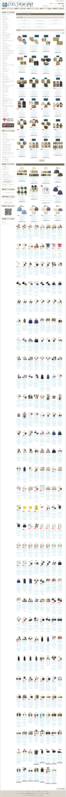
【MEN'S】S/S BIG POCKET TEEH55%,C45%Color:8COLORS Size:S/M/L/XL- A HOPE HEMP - (42, 231)
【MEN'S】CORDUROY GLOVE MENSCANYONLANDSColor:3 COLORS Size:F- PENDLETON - (46, 147)
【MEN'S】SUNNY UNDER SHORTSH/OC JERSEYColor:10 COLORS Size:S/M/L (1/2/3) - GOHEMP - (30, 231)
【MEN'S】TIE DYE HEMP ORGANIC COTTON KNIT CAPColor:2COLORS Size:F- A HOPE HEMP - (18, 473)
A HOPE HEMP (4, 24)
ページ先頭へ (60, 789)
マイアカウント (54, 3)
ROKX (3, 61)
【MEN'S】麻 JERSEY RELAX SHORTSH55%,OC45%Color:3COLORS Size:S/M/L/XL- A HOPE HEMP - (36, 363)
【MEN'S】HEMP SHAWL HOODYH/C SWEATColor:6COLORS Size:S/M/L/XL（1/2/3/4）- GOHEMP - (42, 455)
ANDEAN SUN (4, 63)
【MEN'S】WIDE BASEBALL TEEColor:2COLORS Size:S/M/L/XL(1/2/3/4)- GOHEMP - (18, 343)
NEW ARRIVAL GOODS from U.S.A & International (8, 157)
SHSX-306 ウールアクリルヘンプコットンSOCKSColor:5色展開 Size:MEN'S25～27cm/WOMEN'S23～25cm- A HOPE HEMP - (48, 325)
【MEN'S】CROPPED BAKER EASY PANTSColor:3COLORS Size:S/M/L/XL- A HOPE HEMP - (36, 701)
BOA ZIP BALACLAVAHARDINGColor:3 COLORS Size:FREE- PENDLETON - (22, 126)
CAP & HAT (4, 136)
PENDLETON (4, 32)
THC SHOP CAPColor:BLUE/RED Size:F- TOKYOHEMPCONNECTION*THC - (24, 755)
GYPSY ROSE (4, 22)
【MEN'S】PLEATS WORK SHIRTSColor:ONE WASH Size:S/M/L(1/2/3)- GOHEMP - (58, 193)
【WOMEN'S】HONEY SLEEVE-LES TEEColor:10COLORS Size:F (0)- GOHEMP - (36, 230)
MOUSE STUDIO (5, 88)
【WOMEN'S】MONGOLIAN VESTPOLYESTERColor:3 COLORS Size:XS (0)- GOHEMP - (53, 736)
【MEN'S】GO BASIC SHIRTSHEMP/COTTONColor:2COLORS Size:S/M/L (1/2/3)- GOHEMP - (42, 624)
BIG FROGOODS (5, 90)
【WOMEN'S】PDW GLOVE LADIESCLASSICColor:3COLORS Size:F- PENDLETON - (58, 85)
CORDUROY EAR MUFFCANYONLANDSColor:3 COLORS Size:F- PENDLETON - (21, 146)
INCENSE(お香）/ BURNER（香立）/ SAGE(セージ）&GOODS (7, 106)
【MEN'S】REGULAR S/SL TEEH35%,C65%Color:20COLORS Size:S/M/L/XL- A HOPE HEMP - (53, 493)
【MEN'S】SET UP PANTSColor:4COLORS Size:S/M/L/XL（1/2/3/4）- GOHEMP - (18, 682)
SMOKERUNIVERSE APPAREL (8, 125)
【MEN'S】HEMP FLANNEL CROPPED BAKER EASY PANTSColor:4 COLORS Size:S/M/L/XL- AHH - (53, 701)
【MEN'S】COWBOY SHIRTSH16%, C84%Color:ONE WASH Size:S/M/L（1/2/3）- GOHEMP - (30, 326)
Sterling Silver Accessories (6, 98)
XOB (3, 73)
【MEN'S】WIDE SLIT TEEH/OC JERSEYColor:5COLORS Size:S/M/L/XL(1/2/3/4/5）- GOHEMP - (42, 251)
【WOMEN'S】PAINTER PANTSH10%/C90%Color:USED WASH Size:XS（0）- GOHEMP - (30, 586)
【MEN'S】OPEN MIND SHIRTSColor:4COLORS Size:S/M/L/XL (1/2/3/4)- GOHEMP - (48, 511)
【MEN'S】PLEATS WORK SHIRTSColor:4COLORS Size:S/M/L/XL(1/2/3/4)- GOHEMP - (24, 454)
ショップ (45, 8)
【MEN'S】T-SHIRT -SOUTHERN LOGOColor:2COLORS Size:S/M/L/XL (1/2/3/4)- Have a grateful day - (30, 567)
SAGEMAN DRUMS (5, 114)
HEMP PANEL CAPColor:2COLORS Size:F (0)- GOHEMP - (59, 681)
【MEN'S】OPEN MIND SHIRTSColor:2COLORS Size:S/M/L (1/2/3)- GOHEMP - (24, 491)
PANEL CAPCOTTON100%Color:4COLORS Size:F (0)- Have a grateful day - (30, 400)
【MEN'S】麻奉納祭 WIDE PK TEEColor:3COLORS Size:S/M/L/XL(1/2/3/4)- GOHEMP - (48, 268)
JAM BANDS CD (5, 116)
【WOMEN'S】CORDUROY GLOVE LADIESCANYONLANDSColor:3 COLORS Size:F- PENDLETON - (34, 147)
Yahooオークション (6, 223)
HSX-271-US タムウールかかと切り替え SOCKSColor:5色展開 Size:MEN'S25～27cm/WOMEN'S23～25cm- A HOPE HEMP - (48, 586)
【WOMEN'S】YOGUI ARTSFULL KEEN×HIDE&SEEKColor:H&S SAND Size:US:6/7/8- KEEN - (42, 512)
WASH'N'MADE (5, 58)
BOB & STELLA (5, 76)
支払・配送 (23, 793)
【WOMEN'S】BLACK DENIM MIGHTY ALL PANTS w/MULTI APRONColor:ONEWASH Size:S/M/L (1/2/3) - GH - (24, 664)
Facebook (5, 220)
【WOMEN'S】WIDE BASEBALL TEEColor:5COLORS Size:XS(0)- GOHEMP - (30, 305)
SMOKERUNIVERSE (8, 120)
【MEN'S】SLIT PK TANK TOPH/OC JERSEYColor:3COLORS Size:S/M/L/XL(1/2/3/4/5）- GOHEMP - (30, 251)
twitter (4, 222)
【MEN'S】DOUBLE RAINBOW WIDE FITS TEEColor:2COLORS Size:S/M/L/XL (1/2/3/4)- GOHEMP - (24, 437)
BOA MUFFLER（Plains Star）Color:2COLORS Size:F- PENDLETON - (34, 41)
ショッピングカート (61, 3)
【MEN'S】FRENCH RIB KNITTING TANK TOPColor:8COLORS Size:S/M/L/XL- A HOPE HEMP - (53, 232)
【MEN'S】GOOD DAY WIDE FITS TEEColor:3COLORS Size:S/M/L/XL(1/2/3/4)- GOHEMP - (42, 343)
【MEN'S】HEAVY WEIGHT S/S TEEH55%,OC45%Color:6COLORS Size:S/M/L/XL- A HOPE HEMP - (24, 381)
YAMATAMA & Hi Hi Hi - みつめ (7, 40)
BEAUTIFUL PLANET (6, 14)
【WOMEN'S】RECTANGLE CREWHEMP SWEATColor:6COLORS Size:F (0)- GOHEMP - (36, 603)
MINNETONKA (5, 95)
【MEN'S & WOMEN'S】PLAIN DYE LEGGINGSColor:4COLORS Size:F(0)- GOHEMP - (36, 756)
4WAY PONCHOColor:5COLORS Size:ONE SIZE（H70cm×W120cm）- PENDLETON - (57, 146)
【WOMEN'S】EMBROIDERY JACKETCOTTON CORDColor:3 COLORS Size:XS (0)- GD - (53, 663)
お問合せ (58, 8)
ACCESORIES (4, 142)
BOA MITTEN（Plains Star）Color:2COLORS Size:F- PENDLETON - (46, 41)
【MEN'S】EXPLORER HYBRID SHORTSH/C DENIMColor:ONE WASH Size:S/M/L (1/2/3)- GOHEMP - (36, 345)
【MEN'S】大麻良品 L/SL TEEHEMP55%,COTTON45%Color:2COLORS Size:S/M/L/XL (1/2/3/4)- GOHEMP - (42, 683)
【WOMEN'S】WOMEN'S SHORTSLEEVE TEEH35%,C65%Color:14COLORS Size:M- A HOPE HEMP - (48, 473)
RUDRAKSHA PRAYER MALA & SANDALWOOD (8, 101)
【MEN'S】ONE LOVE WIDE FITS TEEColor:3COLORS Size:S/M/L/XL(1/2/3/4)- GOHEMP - (54, 343)
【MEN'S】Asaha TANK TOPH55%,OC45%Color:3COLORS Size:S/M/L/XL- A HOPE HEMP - (48, 363)
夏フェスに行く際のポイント (8, 176)
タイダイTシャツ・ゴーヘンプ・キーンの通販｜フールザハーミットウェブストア (17, 4)
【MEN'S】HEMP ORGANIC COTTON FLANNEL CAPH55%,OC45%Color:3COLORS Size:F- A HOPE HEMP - (53, 775)
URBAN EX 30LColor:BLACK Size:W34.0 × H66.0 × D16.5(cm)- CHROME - (18, 529)
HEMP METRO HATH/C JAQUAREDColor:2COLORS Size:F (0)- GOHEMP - (30, 773)
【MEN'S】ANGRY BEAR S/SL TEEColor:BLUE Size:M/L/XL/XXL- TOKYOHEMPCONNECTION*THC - (48, 251)
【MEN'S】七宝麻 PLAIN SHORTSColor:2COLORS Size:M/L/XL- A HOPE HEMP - (18, 549)
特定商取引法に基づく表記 (30, 793)
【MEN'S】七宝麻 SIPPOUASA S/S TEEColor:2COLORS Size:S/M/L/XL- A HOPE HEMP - (30, 549)
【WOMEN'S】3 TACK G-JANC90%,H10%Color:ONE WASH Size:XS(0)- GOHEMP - (59, 567)
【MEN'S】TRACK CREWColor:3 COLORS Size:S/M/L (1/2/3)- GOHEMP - (30, 682)
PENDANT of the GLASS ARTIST (7, 85)
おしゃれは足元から (7, 182)
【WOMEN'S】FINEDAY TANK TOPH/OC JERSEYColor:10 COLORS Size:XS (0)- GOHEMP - (18, 419)
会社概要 (5, 166)
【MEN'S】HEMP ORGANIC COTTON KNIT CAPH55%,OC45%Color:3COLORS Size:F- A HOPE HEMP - (59, 455)
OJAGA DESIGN (5, 27)
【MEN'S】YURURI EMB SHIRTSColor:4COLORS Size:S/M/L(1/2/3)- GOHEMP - (18, 362)
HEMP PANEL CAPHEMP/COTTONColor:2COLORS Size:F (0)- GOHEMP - (30, 380)
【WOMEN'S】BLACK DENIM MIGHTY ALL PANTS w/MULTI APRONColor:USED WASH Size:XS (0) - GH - (36, 664)
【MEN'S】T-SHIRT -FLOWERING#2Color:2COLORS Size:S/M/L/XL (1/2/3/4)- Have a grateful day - (24, 567)
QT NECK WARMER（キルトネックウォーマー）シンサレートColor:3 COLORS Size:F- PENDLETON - (21, 85)
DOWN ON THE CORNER (6, 34)
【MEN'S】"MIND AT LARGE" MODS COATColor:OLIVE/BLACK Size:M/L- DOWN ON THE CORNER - (18, 719)
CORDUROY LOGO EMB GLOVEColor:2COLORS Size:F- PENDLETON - (34, 63)
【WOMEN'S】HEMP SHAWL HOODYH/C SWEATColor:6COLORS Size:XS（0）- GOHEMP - (48, 455)
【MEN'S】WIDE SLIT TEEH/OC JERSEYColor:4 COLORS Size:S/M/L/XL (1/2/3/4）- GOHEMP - (53, 269)
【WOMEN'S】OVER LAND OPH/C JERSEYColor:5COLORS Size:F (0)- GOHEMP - (36, 682)
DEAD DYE (4, 16)
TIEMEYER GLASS (5, 19)
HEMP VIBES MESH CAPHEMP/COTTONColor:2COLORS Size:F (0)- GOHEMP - (54, 287)
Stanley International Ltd (40, 23)
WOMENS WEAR (5, 134)
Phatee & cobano (5, 29)
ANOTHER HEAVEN (5, 69)
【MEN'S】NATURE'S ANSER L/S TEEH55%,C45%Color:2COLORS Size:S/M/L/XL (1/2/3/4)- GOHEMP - (48, 683)
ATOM (10, 228)
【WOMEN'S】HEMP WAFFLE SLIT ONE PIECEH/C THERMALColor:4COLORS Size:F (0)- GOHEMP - (18, 643)
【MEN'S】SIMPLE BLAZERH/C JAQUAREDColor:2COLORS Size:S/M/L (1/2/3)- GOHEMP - (48, 624)
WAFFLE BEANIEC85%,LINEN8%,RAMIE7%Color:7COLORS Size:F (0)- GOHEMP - (24, 324)
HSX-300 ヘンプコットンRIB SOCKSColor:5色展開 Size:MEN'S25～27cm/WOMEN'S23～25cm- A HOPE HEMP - (34, 192)
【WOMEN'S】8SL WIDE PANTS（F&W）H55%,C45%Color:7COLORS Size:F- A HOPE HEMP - (48, 605)
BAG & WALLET (5, 137)
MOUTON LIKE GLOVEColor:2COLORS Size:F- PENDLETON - (22, 62)
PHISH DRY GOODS (5, 87)
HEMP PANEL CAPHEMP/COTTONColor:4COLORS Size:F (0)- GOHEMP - (59, 267)
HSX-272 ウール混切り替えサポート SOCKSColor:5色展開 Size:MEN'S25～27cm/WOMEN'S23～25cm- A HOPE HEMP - (59, 643)
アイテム (8, 131)
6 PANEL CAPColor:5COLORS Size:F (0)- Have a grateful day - (48, 660)
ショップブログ (33, 8)
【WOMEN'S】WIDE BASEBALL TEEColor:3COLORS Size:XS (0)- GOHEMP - (46, 212)
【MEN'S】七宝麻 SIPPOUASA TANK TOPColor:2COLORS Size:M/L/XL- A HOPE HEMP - (42, 549)
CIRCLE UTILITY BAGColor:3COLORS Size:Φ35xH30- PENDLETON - (42, 491)
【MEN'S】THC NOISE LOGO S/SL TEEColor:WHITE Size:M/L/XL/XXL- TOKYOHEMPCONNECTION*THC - (18, 269)
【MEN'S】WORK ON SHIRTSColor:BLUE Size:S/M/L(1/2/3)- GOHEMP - (24, 343)
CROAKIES (4, 68)
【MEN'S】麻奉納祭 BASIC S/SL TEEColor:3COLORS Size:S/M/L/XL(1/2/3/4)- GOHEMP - (42, 267)
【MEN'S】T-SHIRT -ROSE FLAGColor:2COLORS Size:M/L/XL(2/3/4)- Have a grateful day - (36, 268)
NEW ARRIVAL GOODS (6, 150)
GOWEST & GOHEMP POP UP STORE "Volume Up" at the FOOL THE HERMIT (8, 181)
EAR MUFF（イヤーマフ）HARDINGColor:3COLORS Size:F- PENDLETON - (46, 63)
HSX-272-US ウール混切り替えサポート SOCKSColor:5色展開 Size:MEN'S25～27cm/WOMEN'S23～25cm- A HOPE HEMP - (53, 586)
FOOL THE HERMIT (5, 79)
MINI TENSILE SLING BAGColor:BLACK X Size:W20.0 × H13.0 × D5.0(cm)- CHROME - (59, 755)
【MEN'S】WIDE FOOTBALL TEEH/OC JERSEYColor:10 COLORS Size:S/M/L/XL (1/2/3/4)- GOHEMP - (24, 419)
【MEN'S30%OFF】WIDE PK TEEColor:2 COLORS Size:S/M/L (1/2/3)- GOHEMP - (36, 718)
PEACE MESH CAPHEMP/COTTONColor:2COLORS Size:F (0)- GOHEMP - (30, 268)
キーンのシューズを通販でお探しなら (8, 184)
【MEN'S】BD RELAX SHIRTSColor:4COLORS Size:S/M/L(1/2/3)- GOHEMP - (18, 454)
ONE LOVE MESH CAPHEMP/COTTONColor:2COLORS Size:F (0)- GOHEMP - (58, 174)
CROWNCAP (4, 66)
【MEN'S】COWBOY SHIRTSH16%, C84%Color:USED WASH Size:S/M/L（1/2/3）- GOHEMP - (36, 326)
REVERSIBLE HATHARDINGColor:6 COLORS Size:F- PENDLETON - (36, 736)
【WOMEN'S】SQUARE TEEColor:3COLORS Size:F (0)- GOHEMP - (58, 212)
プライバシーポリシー (41, 793)
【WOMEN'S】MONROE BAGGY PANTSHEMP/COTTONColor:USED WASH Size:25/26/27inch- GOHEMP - (48, 382)
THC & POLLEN (5, 17)
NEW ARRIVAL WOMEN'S (6, 149)
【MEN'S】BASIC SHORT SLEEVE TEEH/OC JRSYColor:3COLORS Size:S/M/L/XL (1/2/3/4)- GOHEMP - (18, 512)
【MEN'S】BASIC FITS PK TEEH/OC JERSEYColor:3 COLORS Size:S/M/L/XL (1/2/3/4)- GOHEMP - (18, 250)
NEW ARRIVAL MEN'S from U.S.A (8, 152)
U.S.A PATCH (4, 111)
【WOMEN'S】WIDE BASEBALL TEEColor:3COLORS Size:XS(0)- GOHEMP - (48, 305)
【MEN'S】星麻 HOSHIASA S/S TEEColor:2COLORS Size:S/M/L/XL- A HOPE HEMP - (36, 549)
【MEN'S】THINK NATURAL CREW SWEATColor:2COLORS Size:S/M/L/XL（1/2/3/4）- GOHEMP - (36, 288)
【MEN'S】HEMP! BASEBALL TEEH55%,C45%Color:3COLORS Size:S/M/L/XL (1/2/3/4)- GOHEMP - (54, 683)
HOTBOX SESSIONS (5, 35)
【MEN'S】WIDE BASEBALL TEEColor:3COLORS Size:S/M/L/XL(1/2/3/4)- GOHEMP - (34, 213)
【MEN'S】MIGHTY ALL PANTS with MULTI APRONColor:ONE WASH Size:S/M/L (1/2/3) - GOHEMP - (42, 644)
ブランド (8, 12)
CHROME (4, 30)
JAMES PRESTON (5, 47)
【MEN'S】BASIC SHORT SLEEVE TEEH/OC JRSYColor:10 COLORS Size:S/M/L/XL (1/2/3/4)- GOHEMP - (18, 231)
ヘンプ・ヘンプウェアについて (8, 186)
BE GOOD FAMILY (5, 92)
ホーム (7, 8)
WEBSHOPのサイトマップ (8, 177)
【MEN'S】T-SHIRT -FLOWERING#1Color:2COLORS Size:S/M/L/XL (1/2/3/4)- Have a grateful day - (18, 567)
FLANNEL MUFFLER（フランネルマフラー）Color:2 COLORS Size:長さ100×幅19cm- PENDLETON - (21, 43)
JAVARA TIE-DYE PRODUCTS (7, 53)
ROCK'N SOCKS (5, 56)
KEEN (3, 93)
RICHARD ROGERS (5, 48)
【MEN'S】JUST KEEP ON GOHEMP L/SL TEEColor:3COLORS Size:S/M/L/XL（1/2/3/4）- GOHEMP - (42, 567)
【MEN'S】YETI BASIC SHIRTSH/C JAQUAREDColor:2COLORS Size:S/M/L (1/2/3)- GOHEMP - (59, 624)
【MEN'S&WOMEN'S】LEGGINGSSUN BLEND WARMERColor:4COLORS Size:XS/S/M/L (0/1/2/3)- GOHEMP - (59, 325)
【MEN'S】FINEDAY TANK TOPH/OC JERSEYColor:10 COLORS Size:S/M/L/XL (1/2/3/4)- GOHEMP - (59, 401)
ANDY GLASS (4, 74)
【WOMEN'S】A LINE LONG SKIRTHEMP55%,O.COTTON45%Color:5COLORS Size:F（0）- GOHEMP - (30, 473)
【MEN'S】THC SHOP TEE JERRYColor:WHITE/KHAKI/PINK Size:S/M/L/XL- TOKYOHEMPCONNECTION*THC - (18, 756)
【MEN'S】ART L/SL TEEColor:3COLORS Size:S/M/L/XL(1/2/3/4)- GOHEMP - (30, 436)
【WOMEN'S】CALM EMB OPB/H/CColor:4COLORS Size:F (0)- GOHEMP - (59, 343)
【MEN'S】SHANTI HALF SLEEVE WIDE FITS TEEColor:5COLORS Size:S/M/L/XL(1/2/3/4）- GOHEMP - (24, 269)
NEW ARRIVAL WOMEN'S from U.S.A (7, 155)
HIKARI (3, 83)
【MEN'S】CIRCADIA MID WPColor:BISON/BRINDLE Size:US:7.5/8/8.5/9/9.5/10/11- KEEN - (24, 773)
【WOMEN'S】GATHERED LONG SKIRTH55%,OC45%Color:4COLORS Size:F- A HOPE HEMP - (18, 381)
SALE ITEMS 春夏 (5, 159)
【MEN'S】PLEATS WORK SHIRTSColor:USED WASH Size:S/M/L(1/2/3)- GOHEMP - (22, 213)
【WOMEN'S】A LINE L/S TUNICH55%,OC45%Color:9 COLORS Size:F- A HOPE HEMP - (34, 175)
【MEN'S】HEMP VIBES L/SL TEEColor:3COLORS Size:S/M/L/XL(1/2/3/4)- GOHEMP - (36, 305)
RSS (5, 228)
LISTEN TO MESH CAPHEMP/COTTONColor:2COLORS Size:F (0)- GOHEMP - (59, 287)
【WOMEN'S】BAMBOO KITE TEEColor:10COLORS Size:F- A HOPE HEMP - (30, 492)
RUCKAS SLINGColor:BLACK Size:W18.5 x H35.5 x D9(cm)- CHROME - (42, 755)
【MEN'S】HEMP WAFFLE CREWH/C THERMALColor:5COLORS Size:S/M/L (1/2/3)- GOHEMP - (24, 643)
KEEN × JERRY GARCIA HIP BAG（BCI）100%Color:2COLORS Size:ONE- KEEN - (30, 755)
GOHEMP (4, 21)
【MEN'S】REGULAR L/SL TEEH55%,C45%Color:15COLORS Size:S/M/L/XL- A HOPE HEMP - (21, 173)
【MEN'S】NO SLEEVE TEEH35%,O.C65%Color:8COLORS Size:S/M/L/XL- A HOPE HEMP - (48, 231)
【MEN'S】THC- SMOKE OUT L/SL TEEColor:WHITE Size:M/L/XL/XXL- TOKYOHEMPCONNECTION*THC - (46, 193)
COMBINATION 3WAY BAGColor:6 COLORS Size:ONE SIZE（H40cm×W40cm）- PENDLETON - (48, 775)
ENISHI (3, 42)
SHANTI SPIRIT (5, 71)
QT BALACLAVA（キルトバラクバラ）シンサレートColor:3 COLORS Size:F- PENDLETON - (34, 85)
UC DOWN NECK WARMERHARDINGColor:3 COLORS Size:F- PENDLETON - (34, 106)
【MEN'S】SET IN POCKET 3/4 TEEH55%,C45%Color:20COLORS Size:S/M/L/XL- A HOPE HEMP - (48, 493)
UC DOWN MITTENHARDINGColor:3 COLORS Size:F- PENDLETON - (58, 105)
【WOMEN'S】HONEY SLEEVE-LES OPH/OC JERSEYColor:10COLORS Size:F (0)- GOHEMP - (36, 512)
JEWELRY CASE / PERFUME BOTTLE (7, 104)
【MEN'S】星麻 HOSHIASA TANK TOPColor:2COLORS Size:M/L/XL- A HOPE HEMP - (48, 549)
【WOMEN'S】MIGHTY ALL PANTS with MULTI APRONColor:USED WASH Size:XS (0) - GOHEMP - (48, 644)
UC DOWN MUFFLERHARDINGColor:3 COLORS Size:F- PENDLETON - (46, 105)
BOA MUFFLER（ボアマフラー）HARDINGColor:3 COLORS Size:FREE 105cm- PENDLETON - (58, 64)
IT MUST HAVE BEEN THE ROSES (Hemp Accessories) (8, 82)
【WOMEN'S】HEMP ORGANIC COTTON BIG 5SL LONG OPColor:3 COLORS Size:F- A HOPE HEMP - (42, 719)
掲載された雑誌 (6, 174)
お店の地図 (5, 172)
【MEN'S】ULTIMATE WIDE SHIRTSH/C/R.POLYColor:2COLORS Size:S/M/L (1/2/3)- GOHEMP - (30, 530)
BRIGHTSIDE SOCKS (6, 55)
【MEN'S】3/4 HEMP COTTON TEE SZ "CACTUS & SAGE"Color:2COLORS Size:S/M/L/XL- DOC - (53, 719)
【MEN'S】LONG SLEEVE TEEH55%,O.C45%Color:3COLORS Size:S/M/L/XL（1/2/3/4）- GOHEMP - (36, 473)
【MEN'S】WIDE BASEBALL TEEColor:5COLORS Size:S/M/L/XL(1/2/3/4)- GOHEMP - (24, 305)
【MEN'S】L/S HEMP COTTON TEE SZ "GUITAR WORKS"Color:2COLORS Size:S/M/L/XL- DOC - (59, 719)
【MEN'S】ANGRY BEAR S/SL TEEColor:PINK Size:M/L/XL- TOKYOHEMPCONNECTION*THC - (53, 251)
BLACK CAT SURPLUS (6, 37)
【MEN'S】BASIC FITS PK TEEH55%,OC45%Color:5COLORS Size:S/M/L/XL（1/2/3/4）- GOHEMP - (59, 231)
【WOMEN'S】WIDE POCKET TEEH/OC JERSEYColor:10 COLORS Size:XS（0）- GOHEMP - (53, 401)
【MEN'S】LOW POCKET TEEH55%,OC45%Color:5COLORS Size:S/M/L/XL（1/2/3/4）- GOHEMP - (18, 306)
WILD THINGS (4, 43)
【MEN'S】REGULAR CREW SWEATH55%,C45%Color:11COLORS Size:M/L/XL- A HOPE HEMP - (46, 175)
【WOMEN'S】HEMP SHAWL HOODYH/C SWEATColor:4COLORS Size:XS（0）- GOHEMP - (36, 643)
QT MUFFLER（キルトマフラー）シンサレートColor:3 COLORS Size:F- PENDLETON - (46, 85)
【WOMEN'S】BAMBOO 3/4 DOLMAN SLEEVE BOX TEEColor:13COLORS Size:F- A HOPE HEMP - (59, 473)
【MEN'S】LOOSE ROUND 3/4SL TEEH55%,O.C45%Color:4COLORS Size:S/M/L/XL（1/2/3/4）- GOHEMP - (36, 624)
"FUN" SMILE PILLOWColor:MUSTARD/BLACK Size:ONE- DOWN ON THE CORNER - (36, 773)
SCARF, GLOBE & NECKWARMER (8, 139)
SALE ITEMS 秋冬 (5, 161)
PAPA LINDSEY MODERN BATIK (8, 50)
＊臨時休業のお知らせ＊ (7, 179)
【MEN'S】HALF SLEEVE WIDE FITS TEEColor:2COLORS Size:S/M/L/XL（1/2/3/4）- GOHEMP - (59, 493)
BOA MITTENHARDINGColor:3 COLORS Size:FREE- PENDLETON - (58, 126)
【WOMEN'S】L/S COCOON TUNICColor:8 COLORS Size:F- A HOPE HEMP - (30, 736)
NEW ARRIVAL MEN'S (6, 147)
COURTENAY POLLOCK (6, 45)
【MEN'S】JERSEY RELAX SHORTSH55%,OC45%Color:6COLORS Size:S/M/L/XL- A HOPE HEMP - (30, 363)
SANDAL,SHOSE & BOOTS (7, 144)
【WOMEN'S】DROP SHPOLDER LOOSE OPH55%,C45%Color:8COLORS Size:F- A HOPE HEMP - (42, 473)
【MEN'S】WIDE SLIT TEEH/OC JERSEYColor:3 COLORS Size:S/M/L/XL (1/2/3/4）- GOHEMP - (24, 251)
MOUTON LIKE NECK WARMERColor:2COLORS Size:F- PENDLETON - (58, 42)
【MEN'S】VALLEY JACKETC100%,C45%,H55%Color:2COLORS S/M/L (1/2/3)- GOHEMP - (18, 288)
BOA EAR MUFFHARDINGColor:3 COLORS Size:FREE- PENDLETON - (46, 126)
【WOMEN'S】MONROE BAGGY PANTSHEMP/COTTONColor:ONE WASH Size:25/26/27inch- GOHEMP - (42, 382)
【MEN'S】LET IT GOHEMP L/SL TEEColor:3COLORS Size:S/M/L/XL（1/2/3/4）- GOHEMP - (48, 567)
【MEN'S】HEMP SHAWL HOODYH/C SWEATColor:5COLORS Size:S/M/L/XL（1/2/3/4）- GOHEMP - (30, 605)
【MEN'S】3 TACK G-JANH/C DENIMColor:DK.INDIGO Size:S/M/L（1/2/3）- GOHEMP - (24, 530)
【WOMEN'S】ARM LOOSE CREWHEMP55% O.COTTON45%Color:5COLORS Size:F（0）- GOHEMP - (53, 567)
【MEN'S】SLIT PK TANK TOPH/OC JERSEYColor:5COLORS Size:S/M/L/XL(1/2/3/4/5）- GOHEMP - (36, 251)
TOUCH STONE (5, 108)
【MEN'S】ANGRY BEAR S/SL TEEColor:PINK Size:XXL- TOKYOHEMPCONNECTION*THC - (59, 251)
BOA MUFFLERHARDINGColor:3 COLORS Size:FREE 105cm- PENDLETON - (34, 126)
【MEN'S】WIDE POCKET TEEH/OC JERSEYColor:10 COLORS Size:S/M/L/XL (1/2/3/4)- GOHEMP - (24, 231)
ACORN (55, 23)
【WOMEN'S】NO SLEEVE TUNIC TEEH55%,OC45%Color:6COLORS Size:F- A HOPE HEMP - (54, 363)
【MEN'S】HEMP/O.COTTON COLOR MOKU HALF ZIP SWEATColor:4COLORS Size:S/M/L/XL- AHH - (18, 737)
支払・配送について (20, 8)
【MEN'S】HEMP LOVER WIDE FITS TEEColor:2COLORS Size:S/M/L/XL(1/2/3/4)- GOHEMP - (48, 343)
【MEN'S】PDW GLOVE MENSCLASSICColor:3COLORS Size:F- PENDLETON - (21, 106)
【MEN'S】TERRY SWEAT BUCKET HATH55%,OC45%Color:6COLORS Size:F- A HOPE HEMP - (22, 193)
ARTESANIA (4, 60)
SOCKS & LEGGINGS (6, 141)
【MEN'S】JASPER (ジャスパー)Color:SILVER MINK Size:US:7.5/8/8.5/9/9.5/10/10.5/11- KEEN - (53, 642)
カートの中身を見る (8, 189)
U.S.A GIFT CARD (5, 113)
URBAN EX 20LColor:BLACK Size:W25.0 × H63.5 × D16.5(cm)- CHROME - (59, 511)
